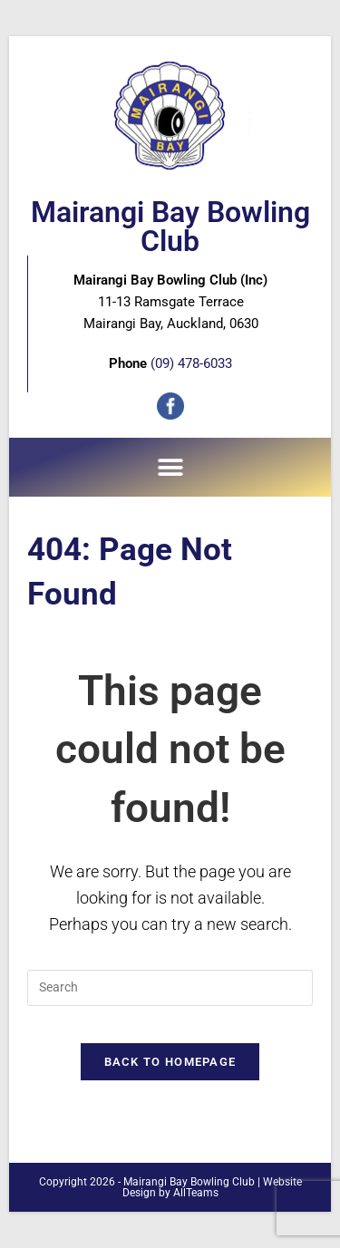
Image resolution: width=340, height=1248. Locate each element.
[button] (170, 467)
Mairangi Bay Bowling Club (170, 226)
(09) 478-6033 (191, 363)
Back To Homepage (170, 1062)
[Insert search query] (170, 988)
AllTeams (196, 1192)
